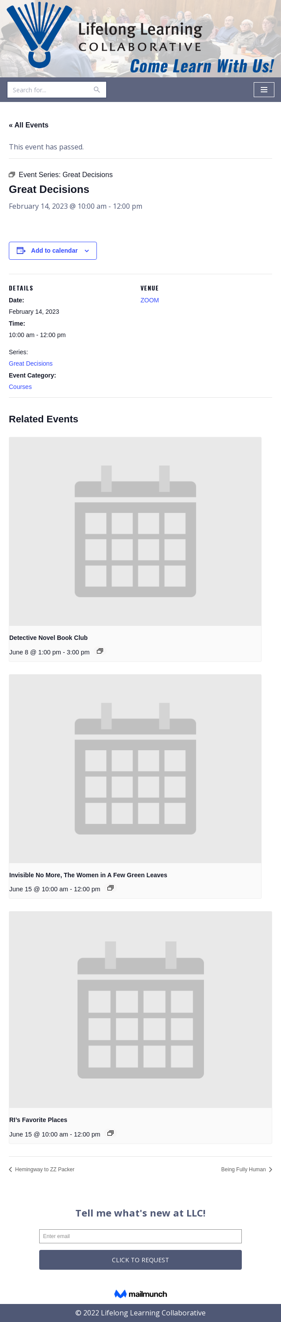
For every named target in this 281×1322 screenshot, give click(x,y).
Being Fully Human (244, 1169)
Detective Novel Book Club (48, 637)
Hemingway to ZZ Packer (44, 1169)
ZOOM (149, 300)
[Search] (47, 89)
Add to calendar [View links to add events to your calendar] (54, 250)
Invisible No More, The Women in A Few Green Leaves (88, 875)
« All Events (28, 125)
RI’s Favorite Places (38, 1119)
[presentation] (135, 531)
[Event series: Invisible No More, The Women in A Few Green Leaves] (110, 887)
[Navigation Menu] (264, 89)
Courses (20, 386)
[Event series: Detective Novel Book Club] (100, 651)
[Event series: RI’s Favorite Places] (110, 1133)
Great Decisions (31, 363)
